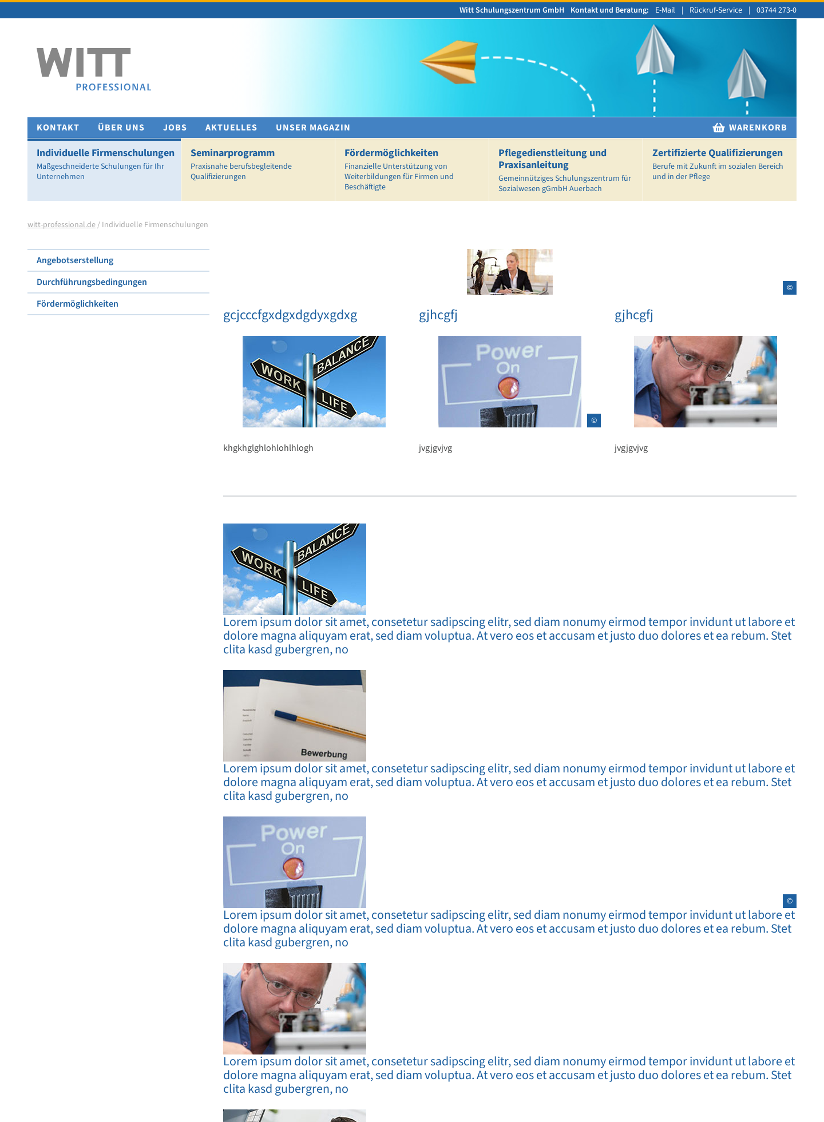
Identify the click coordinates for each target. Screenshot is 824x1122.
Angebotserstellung (75, 260)
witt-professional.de (61, 225)
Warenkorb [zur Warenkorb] (749, 127)
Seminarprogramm (260, 164)
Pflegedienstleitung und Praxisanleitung (568, 170)
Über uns (121, 127)
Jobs (175, 127)
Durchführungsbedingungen (92, 282)
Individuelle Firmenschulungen (106, 164)
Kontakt (58, 127)
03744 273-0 (776, 10)
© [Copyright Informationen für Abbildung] (790, 288)
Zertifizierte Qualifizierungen (722, 164)
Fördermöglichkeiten (414, 169)
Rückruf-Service (716, 10)
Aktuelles (231, 127)
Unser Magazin (313, 127)
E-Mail (665, 10)
